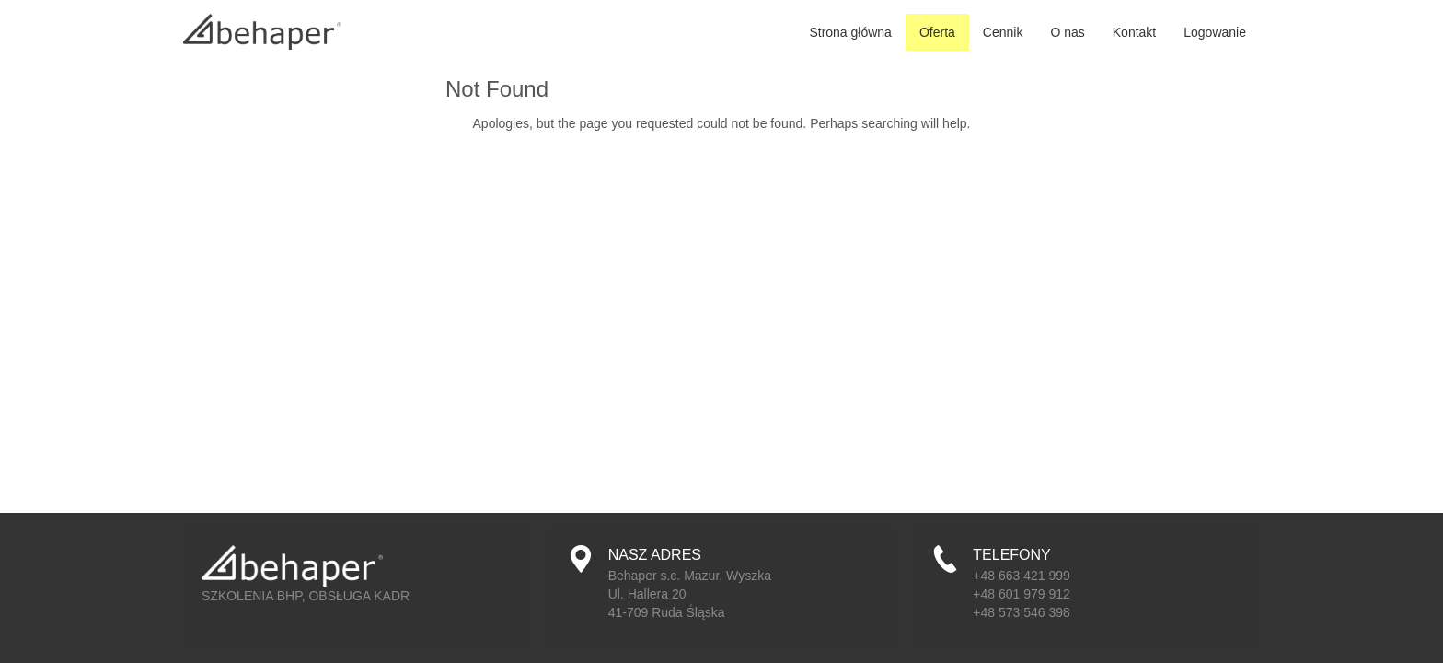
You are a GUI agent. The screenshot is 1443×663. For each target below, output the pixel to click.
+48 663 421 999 (1021, 575)
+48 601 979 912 (1021, 594)
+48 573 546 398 (1021, 612)
